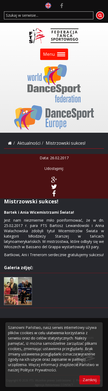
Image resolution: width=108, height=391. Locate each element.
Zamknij (90, 379)
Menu (54, 54)
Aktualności (28, 143)
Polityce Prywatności (38, 369)
